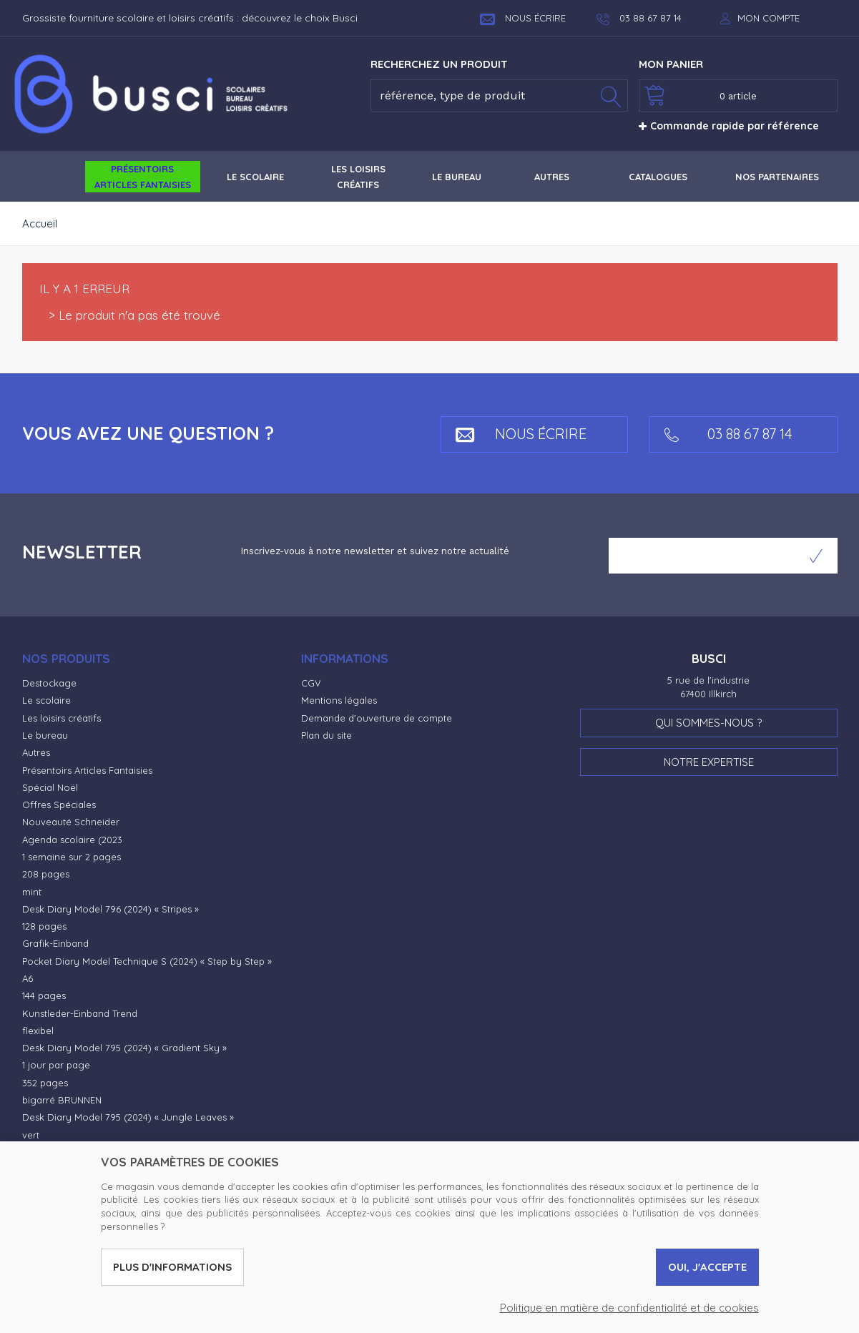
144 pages (44, 995)
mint (31, 891)
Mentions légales (339, 700)
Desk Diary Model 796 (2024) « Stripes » (110, 909)
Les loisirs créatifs (61, 718)
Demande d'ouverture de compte (376, 718)
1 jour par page (56, 1065)
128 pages (44, 926)
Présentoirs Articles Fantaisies (87, 770)
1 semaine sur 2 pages (71, 856)
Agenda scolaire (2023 (72, 839)
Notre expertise (709, 762)
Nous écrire (523, 18)
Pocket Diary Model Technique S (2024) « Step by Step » (147, 961)
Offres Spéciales (59, 804)
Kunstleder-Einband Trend (79, 1013)
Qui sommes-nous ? (708, 722)
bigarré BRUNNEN (62, 1100)
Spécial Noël (50, 787)
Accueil (39, 223)
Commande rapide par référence (729, 125)
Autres (36, 752)
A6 (27, 978)
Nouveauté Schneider (70, 821)
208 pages (45, 874)
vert (30, 1135)
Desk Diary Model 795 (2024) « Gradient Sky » (124, 1047)
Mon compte (768, 18)
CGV (311, 683)
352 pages (45, 1082)
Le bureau (45, 735)
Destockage (49, 683)
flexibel (38, 1030)
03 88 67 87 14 (728, 434)
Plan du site (326, 735)
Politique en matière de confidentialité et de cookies (629, 1307)
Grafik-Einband (55, 943)
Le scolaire (46, 700)
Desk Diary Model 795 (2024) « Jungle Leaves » (128, 1117)
